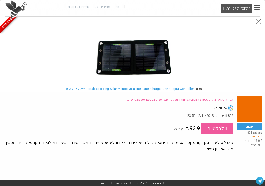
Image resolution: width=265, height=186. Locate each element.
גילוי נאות (156, 183)
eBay (130, 89)
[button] (257, 7)
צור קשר (104, 183)
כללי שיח (139, 183)
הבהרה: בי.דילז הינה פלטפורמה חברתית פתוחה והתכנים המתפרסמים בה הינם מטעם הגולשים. (180, 100)
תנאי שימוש (121, 183)
